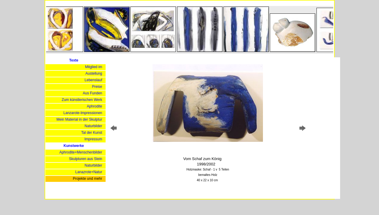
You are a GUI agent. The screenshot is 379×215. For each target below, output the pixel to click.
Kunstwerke (73, 146)
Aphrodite (94, 106)
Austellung (93, 73)
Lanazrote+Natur (88, 172)
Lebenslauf (93, 80)
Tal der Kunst (91, 132)
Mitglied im (93, 67)
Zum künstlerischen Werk (82, 100)
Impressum (93, 139)
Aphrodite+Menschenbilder (80, 152)
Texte (73, 60)
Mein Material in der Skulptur (79, 119)
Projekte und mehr (87, 178)
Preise (97, 87)
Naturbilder (93, 126)
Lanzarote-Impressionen (82, 113)
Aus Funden (92, 93)
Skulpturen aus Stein (85, 159)
